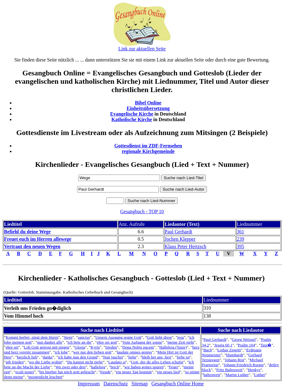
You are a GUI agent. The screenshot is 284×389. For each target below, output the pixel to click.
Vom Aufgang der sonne (142, 342)
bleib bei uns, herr (156, 357)
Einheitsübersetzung (148, 108)
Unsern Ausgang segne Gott (118, 337)
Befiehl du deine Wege (27, 231)
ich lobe (61, 352)
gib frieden (14, 362)
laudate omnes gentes (134, 352)
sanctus (84, 337)
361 (240, 231)
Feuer (173, 367)
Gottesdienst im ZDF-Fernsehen (148, 145)
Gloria (80, 347)
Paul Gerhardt (178, 231)
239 (240, 239)
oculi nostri (24, 372)
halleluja (98, 367)
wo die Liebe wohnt (45, 362)
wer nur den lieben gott (92, 352)
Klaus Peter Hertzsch (185, 246)
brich (114, 367)
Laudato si (117, 362)
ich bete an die (79, 342)
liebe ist (183, 357)
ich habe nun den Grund (77, 357)
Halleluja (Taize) (173, 347)
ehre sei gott (107, 342)
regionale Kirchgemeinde (148, 151)
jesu (180, 337)
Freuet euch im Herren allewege (37, 239)
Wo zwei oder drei (71, 367)
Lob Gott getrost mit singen (46, 347)
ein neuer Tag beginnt (133, 372)
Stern (68, 337)
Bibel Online (148, 102)
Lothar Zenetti (229, 350)
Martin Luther (237, 374)
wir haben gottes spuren (143, 367)
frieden (111, 347)
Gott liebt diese (159, 337)
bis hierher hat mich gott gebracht (67, 372)
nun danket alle (49, 342)
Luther (259, 374)
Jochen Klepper (180, 239)
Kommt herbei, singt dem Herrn (32, 337)
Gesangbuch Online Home (177, 383)
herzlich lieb (27, 357)
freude (105, 372)
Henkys (254, 369)
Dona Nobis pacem (138, 347)
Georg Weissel (244, 339)
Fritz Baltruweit (229, 369)
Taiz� (266, 345)
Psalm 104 (246, 345)
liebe (132, 357)
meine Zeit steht (180, 342)
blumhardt (234, 355)
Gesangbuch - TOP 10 (142, 211)
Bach (208, 350)
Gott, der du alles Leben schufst (157, 362)
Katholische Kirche (131, 119)
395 (240, 246)
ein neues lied (168, 372)
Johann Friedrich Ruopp (244, 364)
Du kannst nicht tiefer (85, 362)
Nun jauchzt (113, 357)
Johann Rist (234, 359)
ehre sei (12, 347)
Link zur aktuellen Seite (142, 48)
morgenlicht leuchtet (45, 376)
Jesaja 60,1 (223, 345)
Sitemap (140, 383)
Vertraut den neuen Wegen (32, 246)
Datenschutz (115, 383)
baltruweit (212, 374)
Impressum (89, 383)
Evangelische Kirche (131, 113)
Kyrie (95, 347)
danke (48, 357)
